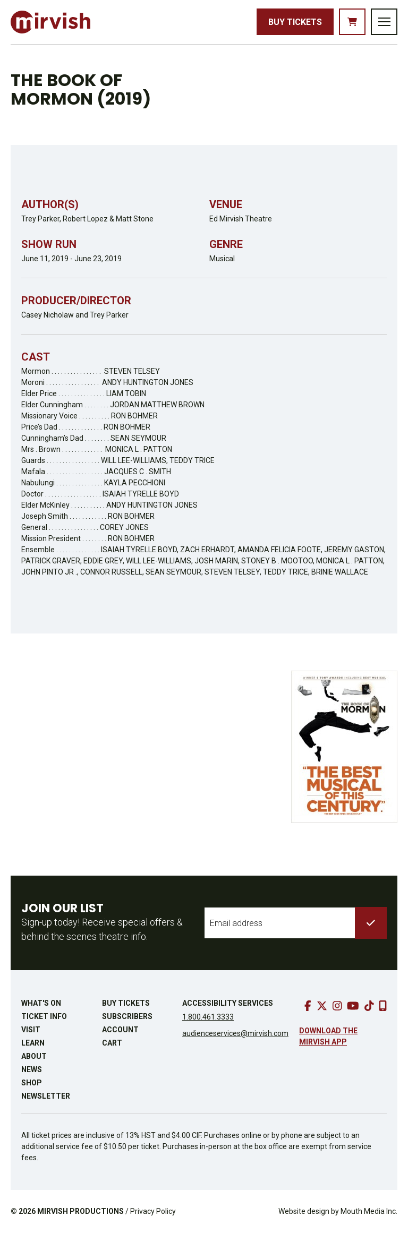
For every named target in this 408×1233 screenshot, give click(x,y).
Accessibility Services (227, 1003)
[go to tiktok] (369, 1006)
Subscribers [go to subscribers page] (127, 1016)
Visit (30, 1029)
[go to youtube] (353, 1006)
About (34, 1056)
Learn (33, 1043)
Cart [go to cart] (112, 1043)
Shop (31, 1082)
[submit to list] (371, 923)
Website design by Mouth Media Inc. (337, 1211)
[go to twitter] (322, 1006)
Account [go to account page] (120, 1029)
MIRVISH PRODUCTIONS (80, 1211)
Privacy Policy (153, 1211)
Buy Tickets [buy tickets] (295, 22)
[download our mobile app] (383, 1006)
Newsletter (45, 1096)
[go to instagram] (337, 1006)
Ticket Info (44, 1016)
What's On (41, 1003)
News (31, 1069)
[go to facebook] (307, 1006)
